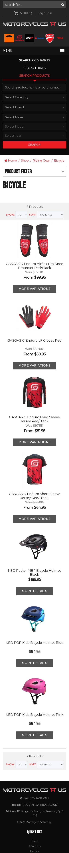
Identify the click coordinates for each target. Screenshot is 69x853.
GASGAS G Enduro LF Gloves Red (34, 190)
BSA (34, 763)
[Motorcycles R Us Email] (40, 819)
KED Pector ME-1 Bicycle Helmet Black (34, 422)
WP (34, 758)
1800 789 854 (30, 654)
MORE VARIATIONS (34, 138)
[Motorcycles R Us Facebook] (24, 819)
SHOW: (10, 64)
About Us (34, 695)
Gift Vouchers (34, 705)
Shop (25, 10)
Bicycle (59, 10)
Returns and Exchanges (34, 715)
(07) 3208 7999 (39, 647)
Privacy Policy (34, 710)
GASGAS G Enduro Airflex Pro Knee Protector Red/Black (34, 115)
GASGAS (34, 743)
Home (11, 10)
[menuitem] (34, 691)
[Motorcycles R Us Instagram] (32, 819)
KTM (34, 738)
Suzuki (34, 748)
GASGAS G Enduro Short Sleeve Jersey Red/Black (34, 345)
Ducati (34, 753)
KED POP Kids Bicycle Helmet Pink (34, 564)
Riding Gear (41, 10)
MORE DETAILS (34, 440)
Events (34, 700)
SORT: (32, 64)
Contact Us (34, 721)
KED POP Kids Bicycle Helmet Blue (34, 492)
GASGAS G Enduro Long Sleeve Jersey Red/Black (34, 269)
